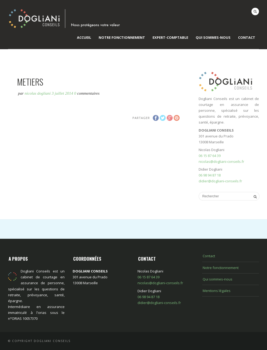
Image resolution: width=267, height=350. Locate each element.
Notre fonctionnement (122, 37)
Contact (246, 37)
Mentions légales (217, 290)
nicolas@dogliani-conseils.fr (221, 161)
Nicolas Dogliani (38, 93)
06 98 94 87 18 (210, 175)
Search (255, 11)
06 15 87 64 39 (210, 155)
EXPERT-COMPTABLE (170, 37)
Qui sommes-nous (213, 37)
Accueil (84, 37)
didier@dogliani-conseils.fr (220, 181)
